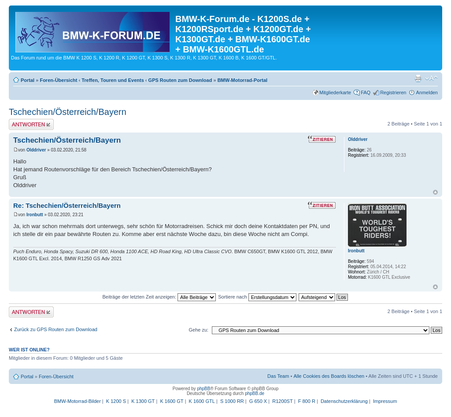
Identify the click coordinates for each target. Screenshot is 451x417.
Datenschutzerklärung (344, 401)
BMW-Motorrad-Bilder (77, 401)
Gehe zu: (198, 329)
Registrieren (393, 92)
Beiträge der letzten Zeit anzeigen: (159, 296)
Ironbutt (34, 214)
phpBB (203, 388)
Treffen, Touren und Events (112, 80)
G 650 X (258, 401)
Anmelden (427, 92)
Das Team (278, 376)
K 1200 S (116, 401)
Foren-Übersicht (58, 80)
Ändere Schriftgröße (431, 78)
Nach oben (435, 192)
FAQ (365, 92)
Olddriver (36, 150)
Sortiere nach (257, 296)
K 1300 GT (143, 401)
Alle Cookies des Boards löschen (328, 376)
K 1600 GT (171, 401)
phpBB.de (254, 393)
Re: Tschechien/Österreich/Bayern (67, 205)
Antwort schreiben (31, 124)
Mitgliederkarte (335, 92)
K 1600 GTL (202, 401)
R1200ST (282, 401)
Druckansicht (418, 78)
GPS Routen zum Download (180, 80)
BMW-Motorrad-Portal (242, 80)
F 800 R (306, 401)
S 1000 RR (232, 401)
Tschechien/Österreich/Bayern (67, 112)
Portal (27, 80)
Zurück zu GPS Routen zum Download (55, 329)
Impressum (385, 401)
